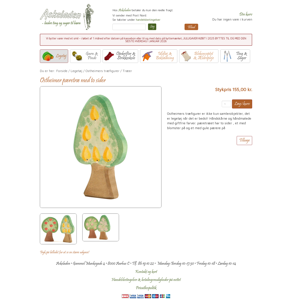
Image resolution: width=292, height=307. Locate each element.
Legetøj (76, 71)
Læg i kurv (242, 104)
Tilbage (244, 141)
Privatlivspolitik (146, 288)
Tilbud (191, 27)
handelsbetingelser (148, 19)
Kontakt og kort (146, 272)
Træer (127, 71)
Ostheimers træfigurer (102, 71)
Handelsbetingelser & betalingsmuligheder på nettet (146, 280)
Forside (61, 71)
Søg (152, 26)
